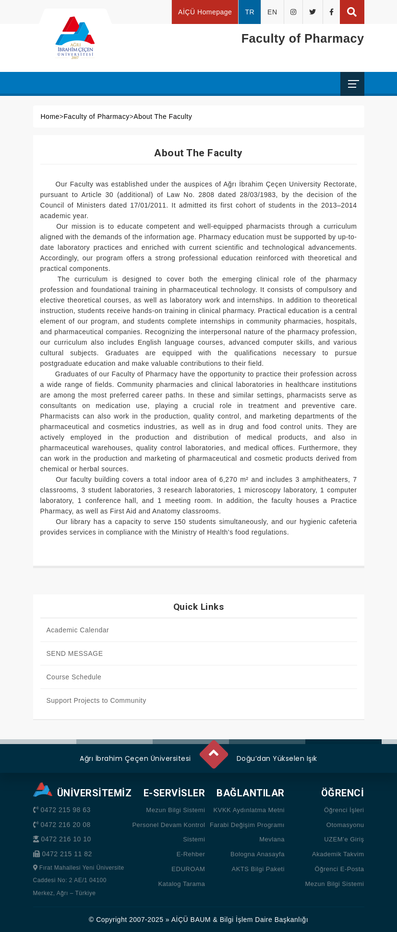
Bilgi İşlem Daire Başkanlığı (264, 919)
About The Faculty (162, 116)
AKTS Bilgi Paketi (258, 869)
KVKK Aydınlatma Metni (249, 810)
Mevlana (272, 839)
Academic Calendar (78, 630)
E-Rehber (191, 854)
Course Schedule (74, 677)
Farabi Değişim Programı (247, 824)
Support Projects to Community (96, 700)
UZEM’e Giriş (344, 839)
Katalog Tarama (181, 883)
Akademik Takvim (338, 854)
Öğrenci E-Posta (339, 869)
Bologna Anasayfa (257, 854)
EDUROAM (188, 869)
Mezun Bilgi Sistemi (175, 810)
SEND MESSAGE (75, 653)
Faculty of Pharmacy (97, 116)
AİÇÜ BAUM (191, 919)
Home (50, 116)
